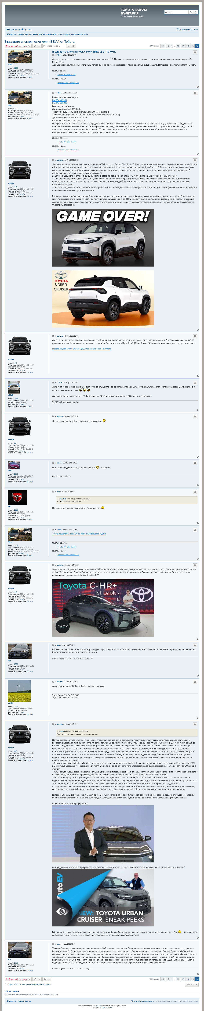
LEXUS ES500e (59, 103)
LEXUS (10, 395)
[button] (162, 46)
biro (9, 661)
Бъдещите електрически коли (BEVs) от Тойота (39, 41)
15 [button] (192, 46)
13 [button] (183, 46)
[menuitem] (26, 30)
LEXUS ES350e (59, 100)
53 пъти (21, 480)
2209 (16, 474)
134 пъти (30, 672)
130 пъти (30, 197)
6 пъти (21, 670)
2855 (16, 510)
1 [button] (171, 46)
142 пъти (30, 482)
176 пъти (22, 195)
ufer (9, 506)
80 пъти (29, 519)
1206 (16, 68)
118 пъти (30, 714)
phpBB (98, 1006)
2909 (16, 664)
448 (15, 187)
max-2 (10, 470)
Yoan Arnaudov (107, 1007)
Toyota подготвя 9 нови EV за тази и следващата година (79, 534)
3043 (16, 706)
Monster (11, 184)
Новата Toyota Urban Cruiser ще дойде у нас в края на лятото (81, 349)
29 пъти (21, 518)
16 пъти (21, 76)
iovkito (10, 703)
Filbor (10, 64)
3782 (16, 398)
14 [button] (187, 46)
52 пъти (29, 77)
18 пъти (21, 712)
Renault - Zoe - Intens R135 (68, 83)
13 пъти (21, 404)
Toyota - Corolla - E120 (67, 75)
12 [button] (178, 46)
